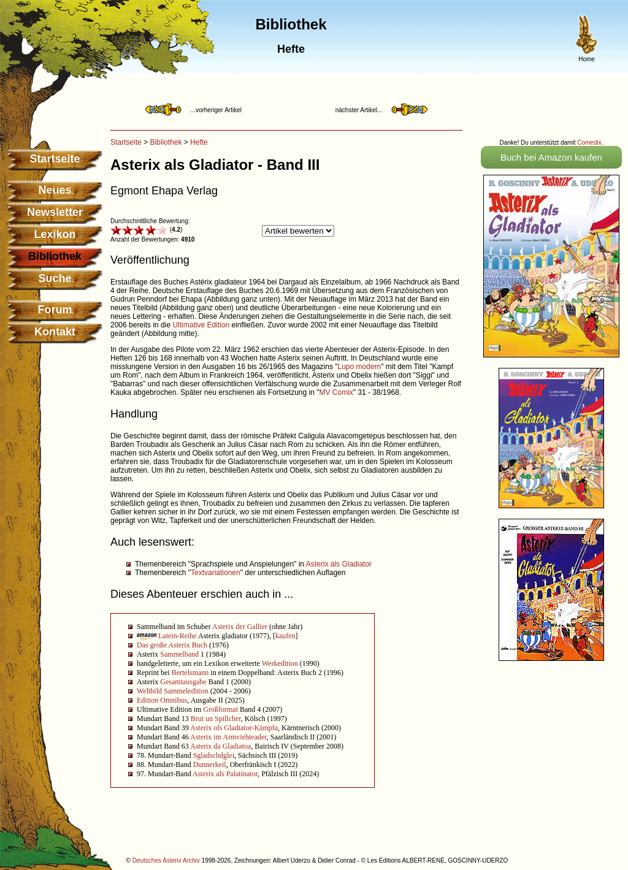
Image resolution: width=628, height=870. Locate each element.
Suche (54, 278)
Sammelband (179, 654)
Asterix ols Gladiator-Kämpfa (234, 727)
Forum (55, 309)
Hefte (199, 142)
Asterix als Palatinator (225, 773)
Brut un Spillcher (216, 718)
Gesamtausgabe (183, 681)
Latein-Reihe (177, 636)
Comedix (589, 142)
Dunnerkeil (209, 764)
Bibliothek (166, 142)
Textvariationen (215, 572)
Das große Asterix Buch (172, 645)
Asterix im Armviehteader (228, 737)
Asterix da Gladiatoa (220, 746)
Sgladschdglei (213, 755)
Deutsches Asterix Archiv (166, 860)
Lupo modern (359, 366)
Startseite (54, 159)
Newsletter (55, 212)
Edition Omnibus (162, 700)
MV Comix (336, 392)
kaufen (285, 636)
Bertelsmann (190, 672)
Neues (54, 190)
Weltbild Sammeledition (173, 691)
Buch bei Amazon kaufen (551, 157)
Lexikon (54, 234)
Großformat (220, 709)
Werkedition (280, 663)
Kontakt (54, 332)
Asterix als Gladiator (339, 564)
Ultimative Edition (200, 325)
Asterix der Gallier (239, 626)
